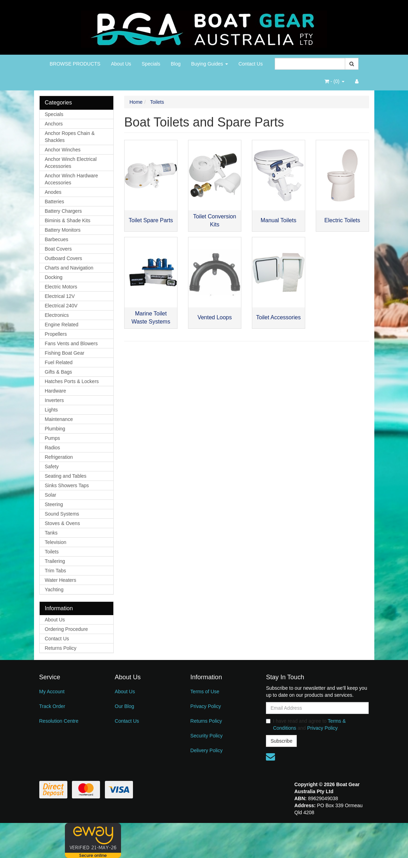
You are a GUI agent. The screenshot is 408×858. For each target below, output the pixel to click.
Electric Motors (61, 287)
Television (55, 542)
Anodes (53, 192)
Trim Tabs (55, 570)
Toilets (52, 551)
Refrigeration (59, 457)
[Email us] (270, 756)
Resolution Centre (59, 721)
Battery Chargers (63, 211)
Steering (54, 504)
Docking (54, 277)
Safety (52, 466)
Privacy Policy (205, 706)
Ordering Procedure (66, 629)
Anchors (54, 124)
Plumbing (55, 428)
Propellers (56, 334)
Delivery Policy (206, 750)
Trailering (55, 561)
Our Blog (124, 706)
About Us (121, 64)
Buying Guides (209, 64)
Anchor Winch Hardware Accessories (71, 179)
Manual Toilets (278, 220)
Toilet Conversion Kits (214, 220)
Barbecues (56, 239)
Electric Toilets (342, 220)
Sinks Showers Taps (67, 485)
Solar (50, 495)
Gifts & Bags (58, 372)
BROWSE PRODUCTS (75, 64)
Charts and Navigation (69, 268)
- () (334, 81)
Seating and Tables (66, 476)
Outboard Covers (63, 258)
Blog (176, 64)
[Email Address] (317, 708)
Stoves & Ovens (62, 523)
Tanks (51, 533)
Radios (52, 447)
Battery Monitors (63, 230)
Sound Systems (62, 514)
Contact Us (251, 64)
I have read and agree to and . (306, 724)
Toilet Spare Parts (151, 220)
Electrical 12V (60, 296)
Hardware (55, 391)
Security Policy (206, 735)
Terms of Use (204, 691)
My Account (52, 691)
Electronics (57, 315)
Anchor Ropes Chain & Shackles (70, 136)
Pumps (52, 438)
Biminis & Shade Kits (68, 220)
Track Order (52, 706)
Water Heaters (60, 580)
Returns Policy (60, 648)
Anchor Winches (63, 149)
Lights (51, 410)
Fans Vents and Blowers (71, 343)
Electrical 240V (61, 305)
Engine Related (62, 324)
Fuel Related (59, 362)
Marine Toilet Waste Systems (151, 318)
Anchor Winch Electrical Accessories (71, 162)
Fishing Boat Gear (65, 353)
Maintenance (59, 419)
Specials (151, 64)
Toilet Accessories (278, 317)
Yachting (54, 589)
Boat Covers (58, 249)
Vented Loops (215, 317)
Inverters (54, 400)
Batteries (54, 201)
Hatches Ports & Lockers (72, 381)
